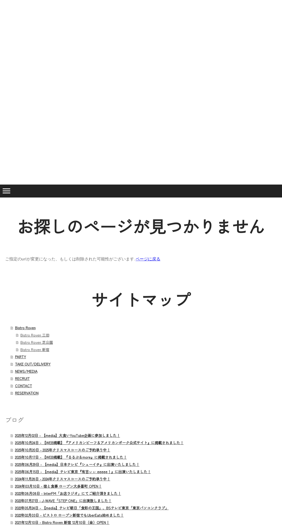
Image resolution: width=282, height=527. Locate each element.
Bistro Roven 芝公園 (36, 342)
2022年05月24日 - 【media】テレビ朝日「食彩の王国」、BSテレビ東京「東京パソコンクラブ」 (92, 507)
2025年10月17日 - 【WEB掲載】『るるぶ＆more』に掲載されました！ (71, 457)
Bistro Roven (25, 327)
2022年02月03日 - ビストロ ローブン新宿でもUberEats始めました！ (69, 515)
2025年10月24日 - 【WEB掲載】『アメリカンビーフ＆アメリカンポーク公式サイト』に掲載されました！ (99, 442)
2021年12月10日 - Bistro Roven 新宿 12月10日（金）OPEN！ (62, 522)
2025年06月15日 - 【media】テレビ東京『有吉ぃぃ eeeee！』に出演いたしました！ (83, 471)
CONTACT (23, 385)
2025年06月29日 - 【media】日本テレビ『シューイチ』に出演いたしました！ (77, 464)
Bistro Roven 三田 (34, 335)
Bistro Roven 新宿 (34, 349)
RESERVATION (26, 393)
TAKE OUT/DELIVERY (33, 364)
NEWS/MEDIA (26, 371)
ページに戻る (148, 258)
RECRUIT (22, 378)
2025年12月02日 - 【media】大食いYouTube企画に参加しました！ (67, 435)
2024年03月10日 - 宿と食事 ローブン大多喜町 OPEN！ (58, 486)
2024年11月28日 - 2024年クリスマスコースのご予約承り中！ (62, 478)
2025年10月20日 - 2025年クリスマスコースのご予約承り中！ (62, 449)
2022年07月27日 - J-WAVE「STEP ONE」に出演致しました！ (63, 500)
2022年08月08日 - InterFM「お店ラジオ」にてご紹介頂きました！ (68, 493)
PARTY (20, 356)
